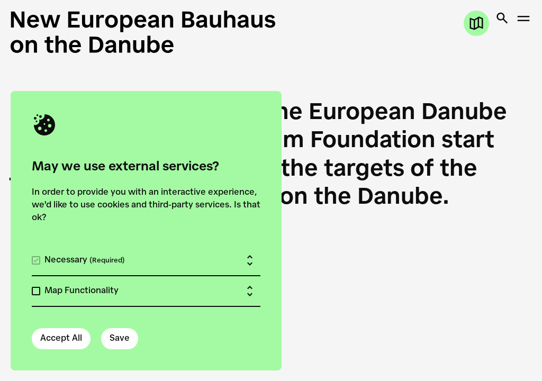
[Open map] (476, 23)
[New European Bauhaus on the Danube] (143, 32)
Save (120, 338)
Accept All (61, 338)
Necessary (84, 260)
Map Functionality (81, 291)
